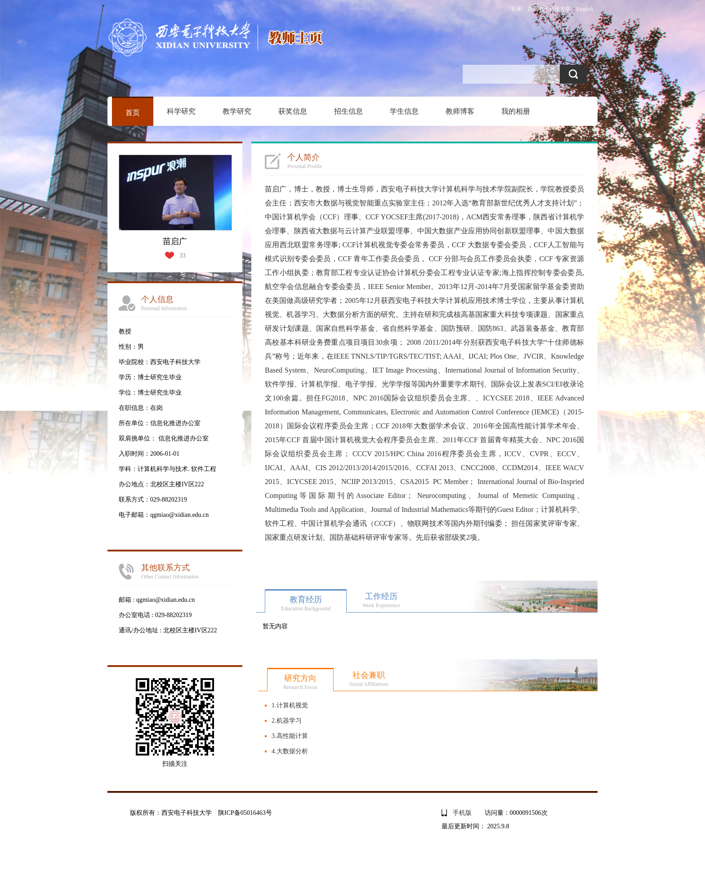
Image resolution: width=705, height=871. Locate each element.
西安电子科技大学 (549, 9)
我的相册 (515, 111)
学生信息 (404, 111)
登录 (516, 9)
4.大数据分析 (290, 751)
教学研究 (237, 111)
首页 (132, 112)
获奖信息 (292, 111)
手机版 (462, 812)
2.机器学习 (287, 720)
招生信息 (348, 111)
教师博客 (460, 111)
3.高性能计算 (290, 736)
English (584, 9)
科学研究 (181, 111)
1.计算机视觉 (290, 705)
